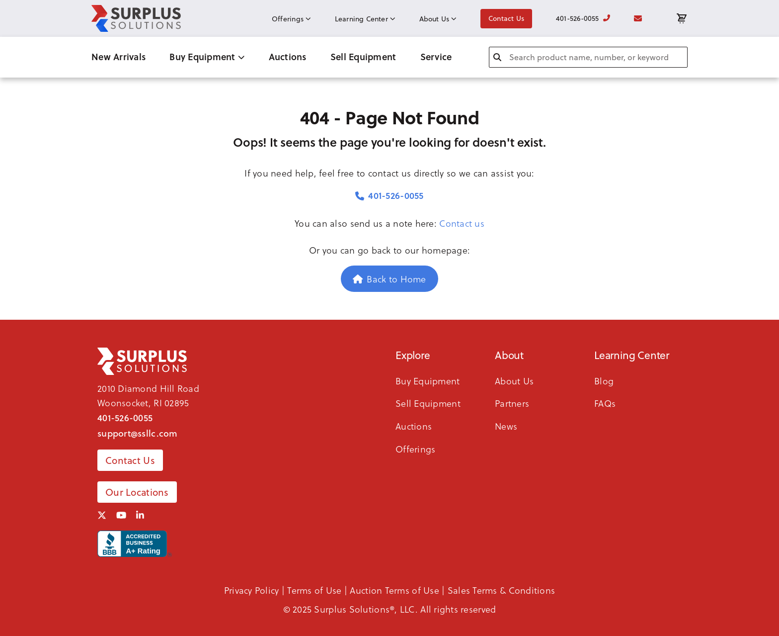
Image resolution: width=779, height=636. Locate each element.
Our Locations (137, 492)
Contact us (461, 223)
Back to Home (389, 278)
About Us (438, 19)
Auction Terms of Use (394, 590)
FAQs (605, 403)
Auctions (288, 56)
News (506, 426)
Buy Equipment (206, 56)
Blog (604, 380)
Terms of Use (314, 590)
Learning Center (365, 19)
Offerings (291, 19)
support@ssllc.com (137, 433)
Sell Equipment (363, 56)
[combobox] (588, 57)
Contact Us (506, 18)
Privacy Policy (251, 590)
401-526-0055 (583, 18)
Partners (512, 403)
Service (436, 56)
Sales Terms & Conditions (501, 590)
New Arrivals (118, 56)
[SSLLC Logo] (136, 18)
